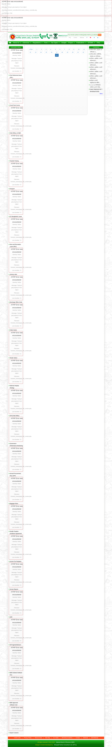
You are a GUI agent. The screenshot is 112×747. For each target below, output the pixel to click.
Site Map (47, 737)
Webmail (82, 37)
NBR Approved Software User (14, 704)
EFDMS (90, 43)
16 (51, 52)
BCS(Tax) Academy (67, 737)
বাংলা (99, 34)
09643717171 (62, 35)
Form (46, 43)
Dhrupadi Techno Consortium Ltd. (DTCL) (65, 745)
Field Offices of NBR (15, 133)
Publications (80, 43)
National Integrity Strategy (14, 387)
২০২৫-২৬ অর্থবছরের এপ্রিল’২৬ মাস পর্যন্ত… (95, 86)
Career (94, 34)
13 (35, 52)
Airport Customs (14, 732)
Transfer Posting (14, 161)
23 (57, 55)
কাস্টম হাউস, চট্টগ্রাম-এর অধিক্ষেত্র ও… (96, 51)
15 (46, 52)
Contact (75, 37)
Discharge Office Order (16, 302)
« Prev (31, 49)
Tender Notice (13, 358)
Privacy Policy (27, 737)
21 (78, 52)
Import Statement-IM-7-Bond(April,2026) (96, 90)
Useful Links (17, 737)
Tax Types (54, 43)
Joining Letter (13, 274)
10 (78, 49)
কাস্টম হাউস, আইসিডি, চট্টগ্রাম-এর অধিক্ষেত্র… (96, 55)
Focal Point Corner (15, 105)
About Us (16, 43)
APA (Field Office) (14, 415)
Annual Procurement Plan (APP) (15, 474)
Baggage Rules (14, 503)
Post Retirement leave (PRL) (16, 76)
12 (30, 52)
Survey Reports (14, 589)
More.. (101, 93)
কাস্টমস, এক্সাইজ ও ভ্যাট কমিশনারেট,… (96, 59)
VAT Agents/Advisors (15, 645)
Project (70, 43)
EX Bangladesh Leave (16, 216)
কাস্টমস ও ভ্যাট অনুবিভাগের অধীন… (95, 81)
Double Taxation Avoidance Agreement (16, 532)
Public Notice (13, 330)
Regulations (37, 43)
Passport (12, 188)
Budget (64, 43)
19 (67, 52)
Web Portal (87, 34)
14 (41, 52)
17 (57, 52)
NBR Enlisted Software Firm (16, 674)
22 (83, 52)
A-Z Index (56, 737)
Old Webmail (94, 737)
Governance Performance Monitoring (16, 444)
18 (62, 52)
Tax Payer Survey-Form (75, 34)
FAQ (70, 37)
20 (72, 52)
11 (84, 49)
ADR (11, 617)
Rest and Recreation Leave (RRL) (15, 245)
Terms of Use (38, 737)
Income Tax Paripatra (15, 561)
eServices (26, 43)
